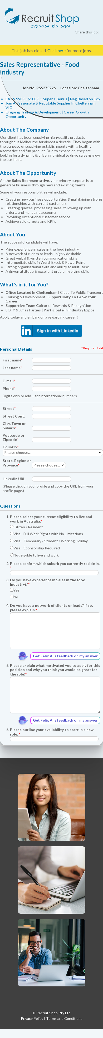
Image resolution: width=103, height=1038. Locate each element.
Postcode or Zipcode (13, 437)
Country (10, 447)
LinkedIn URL (14, 479)
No (14, 597)
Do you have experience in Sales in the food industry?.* (47, 582)
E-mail (9, 381)
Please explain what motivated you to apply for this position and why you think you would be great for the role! (55, 670)
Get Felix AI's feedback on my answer (65, 656)
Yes (14, 590)
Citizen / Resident (26, 527)
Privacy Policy (32, 1018)
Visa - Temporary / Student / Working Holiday (49, 541)
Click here (56, 50)
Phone (9, 388)
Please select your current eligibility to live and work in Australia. (51, 519)
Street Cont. (14, 416)
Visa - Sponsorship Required (35, 548)
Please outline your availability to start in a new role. (52, 732)
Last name (12, 368)
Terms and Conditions (64, 1018)
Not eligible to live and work (34, 555)
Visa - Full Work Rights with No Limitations (46, 534)
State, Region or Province (17, 463)
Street (9, 408)
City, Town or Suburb (14, 425)
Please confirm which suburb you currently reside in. (55, 566)
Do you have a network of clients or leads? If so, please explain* (51, 607)
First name (12, 360)
